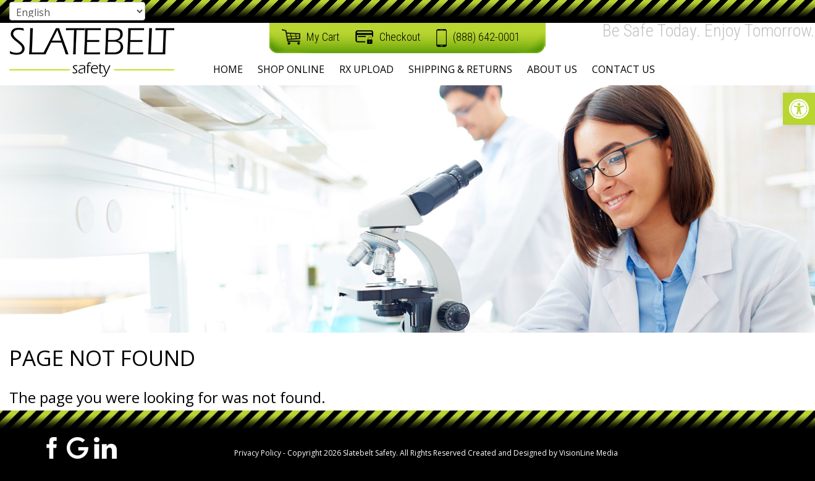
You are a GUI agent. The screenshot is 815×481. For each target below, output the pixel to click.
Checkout (399, 36)
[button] (799, 109)
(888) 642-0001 (486, 36)
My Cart (322, 36)
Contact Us (623, 69)
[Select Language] (77, 11)
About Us (552, 69)
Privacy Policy (257, 453)
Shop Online (291, 69)
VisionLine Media (588, 453)
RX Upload (366, 69)
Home (228, 69)
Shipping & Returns (460, 69)
